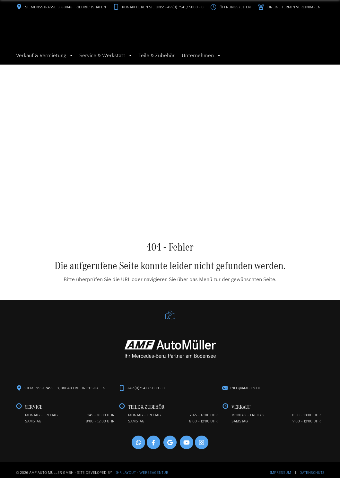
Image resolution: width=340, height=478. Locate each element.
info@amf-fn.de (245, 389)
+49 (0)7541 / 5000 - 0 (146, 389)
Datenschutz (312, 473)
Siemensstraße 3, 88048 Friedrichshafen (61, 7)
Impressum (281, 473)
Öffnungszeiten (231, 7)
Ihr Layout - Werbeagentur (142, 473)
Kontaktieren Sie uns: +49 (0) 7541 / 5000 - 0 (158, 7)
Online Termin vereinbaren (289, 7)
